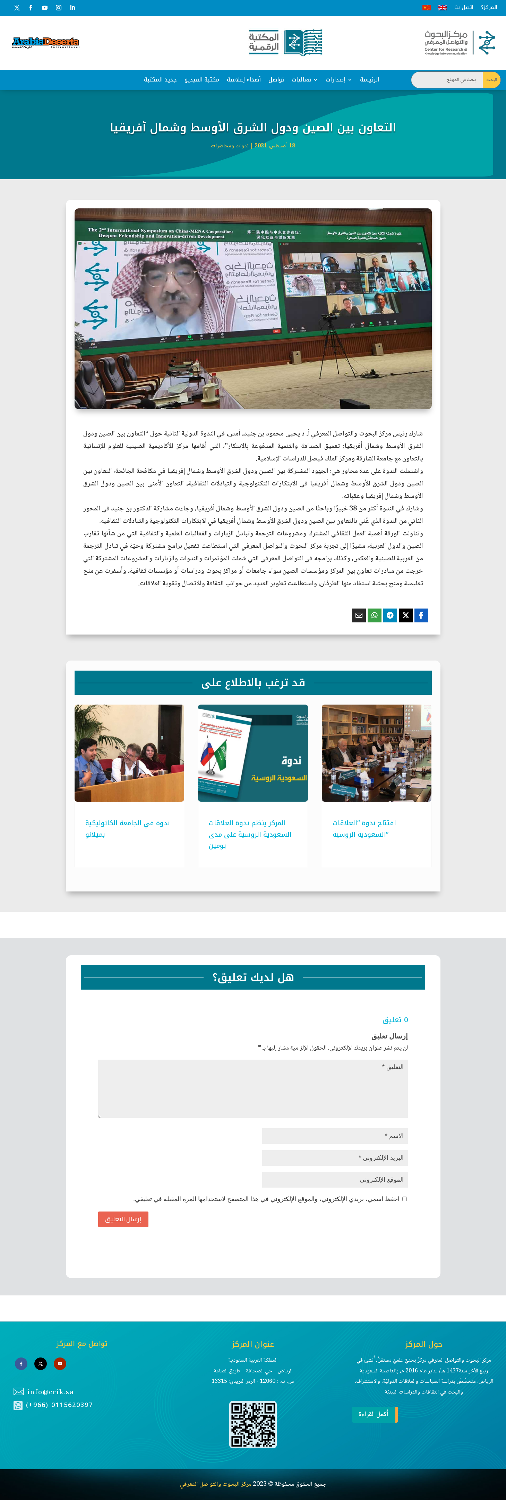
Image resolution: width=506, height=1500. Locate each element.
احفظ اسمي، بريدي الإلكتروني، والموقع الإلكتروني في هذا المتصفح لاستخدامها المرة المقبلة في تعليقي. (266, 1199)
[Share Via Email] (359, 615)
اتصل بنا (463, 7)
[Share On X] (406, 615)
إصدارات (335, 79)
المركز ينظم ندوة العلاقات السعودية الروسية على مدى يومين (250, 834)
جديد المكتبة (160, 79)
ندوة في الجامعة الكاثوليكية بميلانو (127, 828)
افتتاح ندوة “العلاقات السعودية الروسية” (364, 828)
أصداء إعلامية (244, 79)
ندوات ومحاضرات (230, 146)
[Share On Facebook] (421, 615)
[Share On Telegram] (390, 615)
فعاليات (301, 79)
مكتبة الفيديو (202, 79)
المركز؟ (489, 7)
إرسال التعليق (123, 1219)
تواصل (276, 79)
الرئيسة (369, 79)
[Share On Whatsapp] (374, 615)
